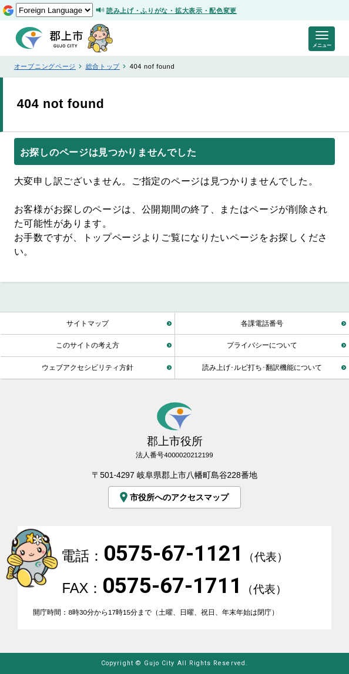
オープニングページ (45, 66)
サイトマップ (87, 323)
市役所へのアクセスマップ (173, 497)
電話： (174, 556)
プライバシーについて (262, 345)
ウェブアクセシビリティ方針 (87, 367)
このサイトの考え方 (87, 345)
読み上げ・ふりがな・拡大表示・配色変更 (171, 10)
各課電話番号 (262, 323)
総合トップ (103, 66)
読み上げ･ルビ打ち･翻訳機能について (262, 367)
